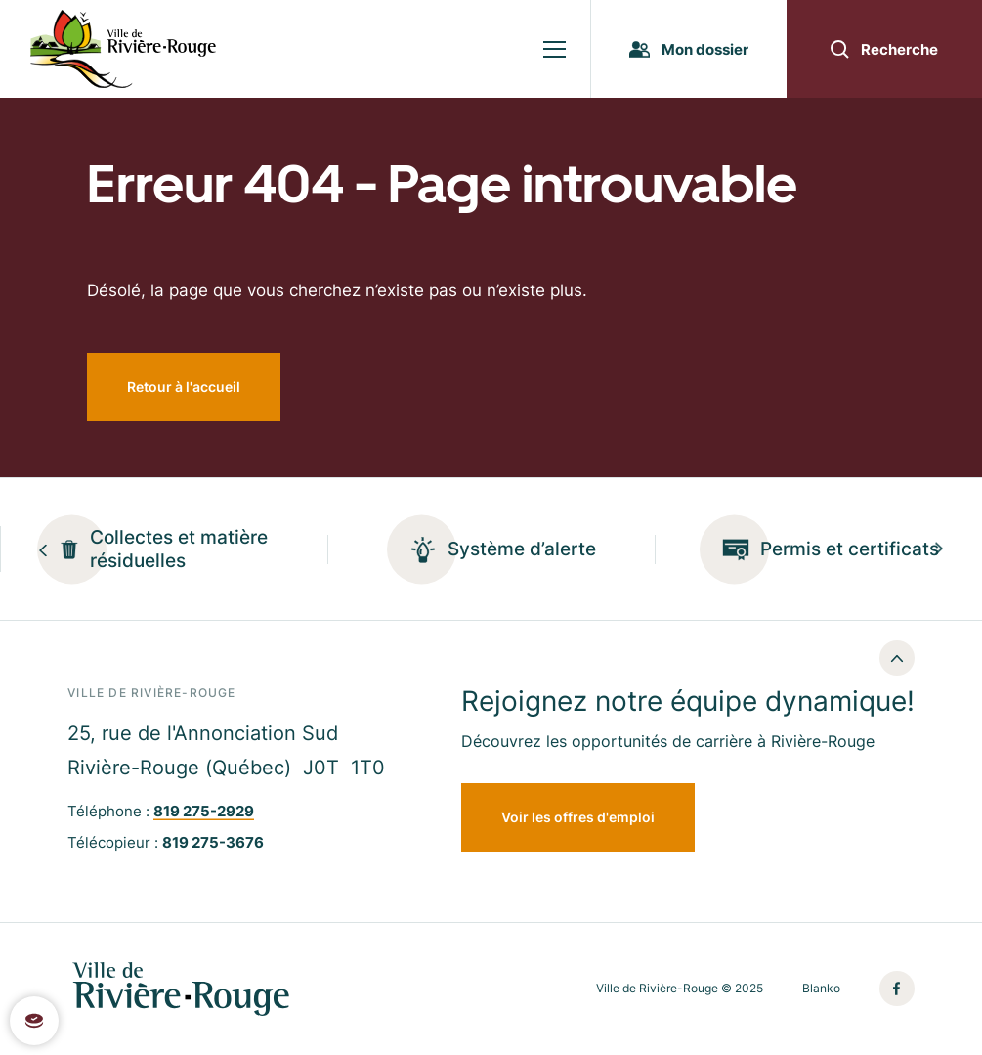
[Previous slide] (43, 549)
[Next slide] (939, 549)
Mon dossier (688, 49)
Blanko (821, 988)
